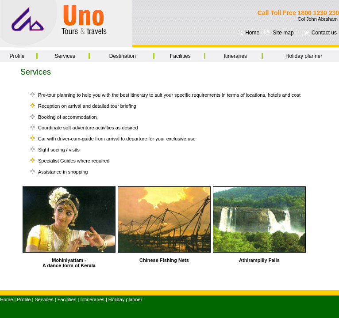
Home (252, 33)
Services (65, 56)
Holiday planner (303, 56)
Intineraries (92, 299)
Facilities (180, 56)
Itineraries (235, 56)
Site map (283, 33)
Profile (16, 56)
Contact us (324, 33)
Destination (122, 56)
